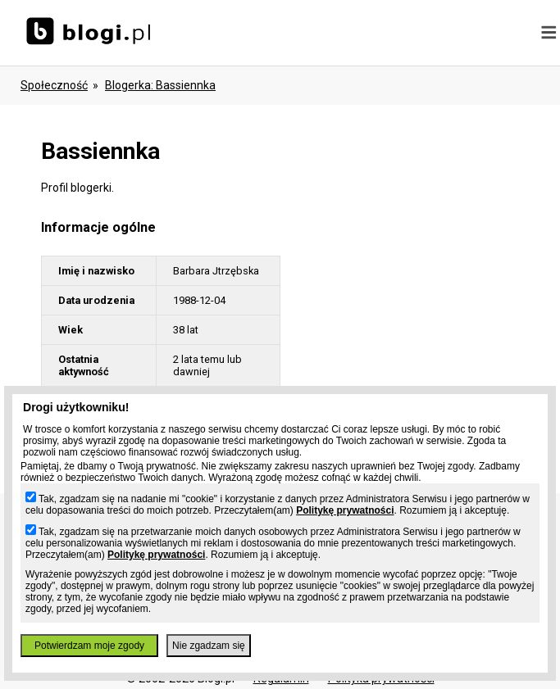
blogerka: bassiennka (160, 85)
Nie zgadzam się (208, 645)
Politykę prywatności (345, 510)
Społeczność (54, 85)
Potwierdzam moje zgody (89, 645)
